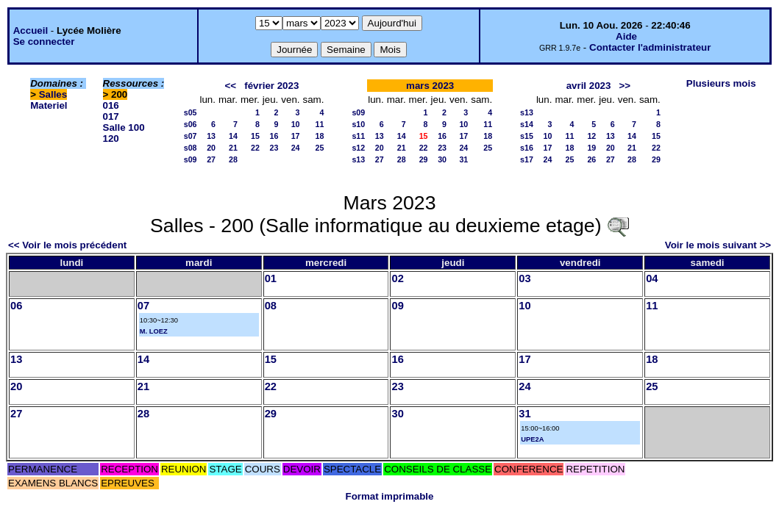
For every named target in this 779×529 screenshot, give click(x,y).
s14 (526, 124)
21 (233, 147)
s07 (190, 136)
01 (271, 278)
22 (255, 147)
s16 (526, 147)
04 (652, 278)
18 (320, 136)
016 (111, 105)
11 (320, 124)
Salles (53, 94)
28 (233, 159)
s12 (358, 147)
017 (111, 116)
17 (295, 136)
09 (397, 306)
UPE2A (532, 439)
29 (423, 159)
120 (111, 138)
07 (143, 306)
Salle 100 (124, 127)
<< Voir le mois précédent (67, 245)
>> (625, 85)
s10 (358, 124)
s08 (190, 147)
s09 (190, 159)
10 (295, 124)
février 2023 (271, 85)
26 (591, 159)
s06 (190, 124)
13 (211, 136)
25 (320, 147)
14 (233, 136)
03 (524, 278)
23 (273, 147)
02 (397, 278)
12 (591, 136)
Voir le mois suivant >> (718, 245)
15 (255, 136)
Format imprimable (390, 496)
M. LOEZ (154, 331)
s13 (358, 159)
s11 (358, 136)
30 (442, 159)
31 (463, 159)
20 (211, 147)
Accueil (30, 30)
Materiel (48, 105)
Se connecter (44, 41)
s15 (526, 136)
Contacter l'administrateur (650, 47)
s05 (190, 112)
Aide (626, 36)
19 (591, 147)
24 (295, 147)
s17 (526, 159)
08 (271, 306)
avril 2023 (588, 85)
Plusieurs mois (721, 83)
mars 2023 (430, 85)
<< (231, 85)
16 (273, 136)
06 (16, 306)
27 (211, 159)
